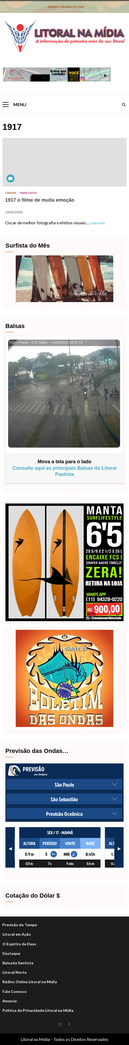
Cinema (11, 192)
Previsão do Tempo (19, 924)
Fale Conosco (14, 991)
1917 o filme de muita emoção (64, 162)
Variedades (28, 192)
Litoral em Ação (16, 934)
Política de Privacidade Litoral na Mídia (37, 1010)
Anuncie (9, 1001)
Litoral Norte (14, 972)
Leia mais (97, 223)
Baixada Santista (17, 963)
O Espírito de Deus (19, 944)
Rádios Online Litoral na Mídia (29, 981)
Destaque (11, 953)
